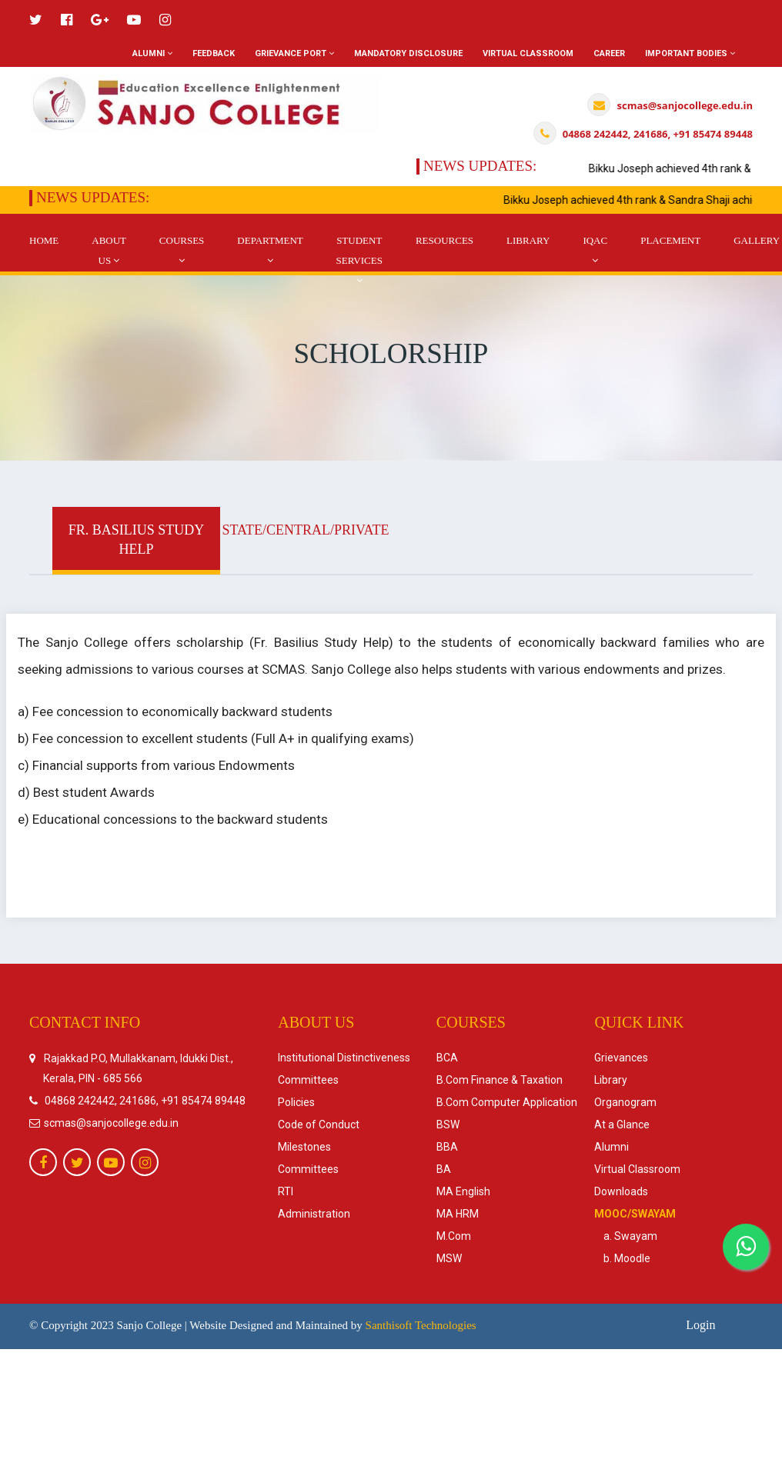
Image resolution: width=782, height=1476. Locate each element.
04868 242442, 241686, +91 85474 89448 (145, 1101)
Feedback (213, 53)
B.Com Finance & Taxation (499, 1080)
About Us (109, 250)
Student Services (359, 260)
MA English (463, 1191)
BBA (447, 1147)
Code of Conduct (318, 1124)
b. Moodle (622, 1258)
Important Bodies (690, 53)
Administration (314, 1214)
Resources (444, 240)
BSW (448, 1124)
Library (528, 240)
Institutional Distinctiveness (344, 1057)
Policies (296, 1102)
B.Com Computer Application (506, 1102)
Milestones (304, 1147)
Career (609, 53)
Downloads (621, 1191)
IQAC (595, 250)
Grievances (621, 1057)
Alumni (152, 53)
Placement (670, 240)
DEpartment (269, 250)
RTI (285, 1191)
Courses (182, 250)
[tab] (136, 541)
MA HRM (457, 1214)
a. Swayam (625, 1236)
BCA (447, 1057)
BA (443, 1169)
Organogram (625, 1102)
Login (700, 1324)
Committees (308, 1080)
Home (43, 240)
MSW (449, 1258)
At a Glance (622, 1124)
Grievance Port (294, 53)
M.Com (453, 1236)
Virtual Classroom (528, 53)
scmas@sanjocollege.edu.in (110, 1123)
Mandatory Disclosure (408, 53)
